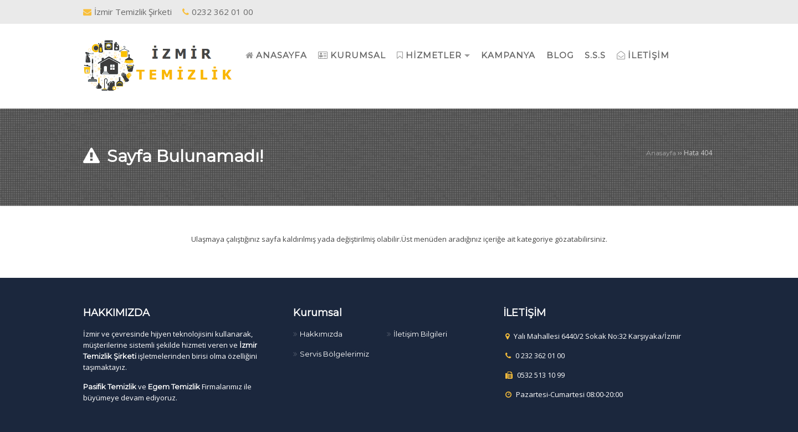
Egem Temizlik (174, 386)
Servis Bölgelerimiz (334, 353)
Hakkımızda (321, 333)
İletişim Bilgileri (420, 333)
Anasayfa (661, 153)
